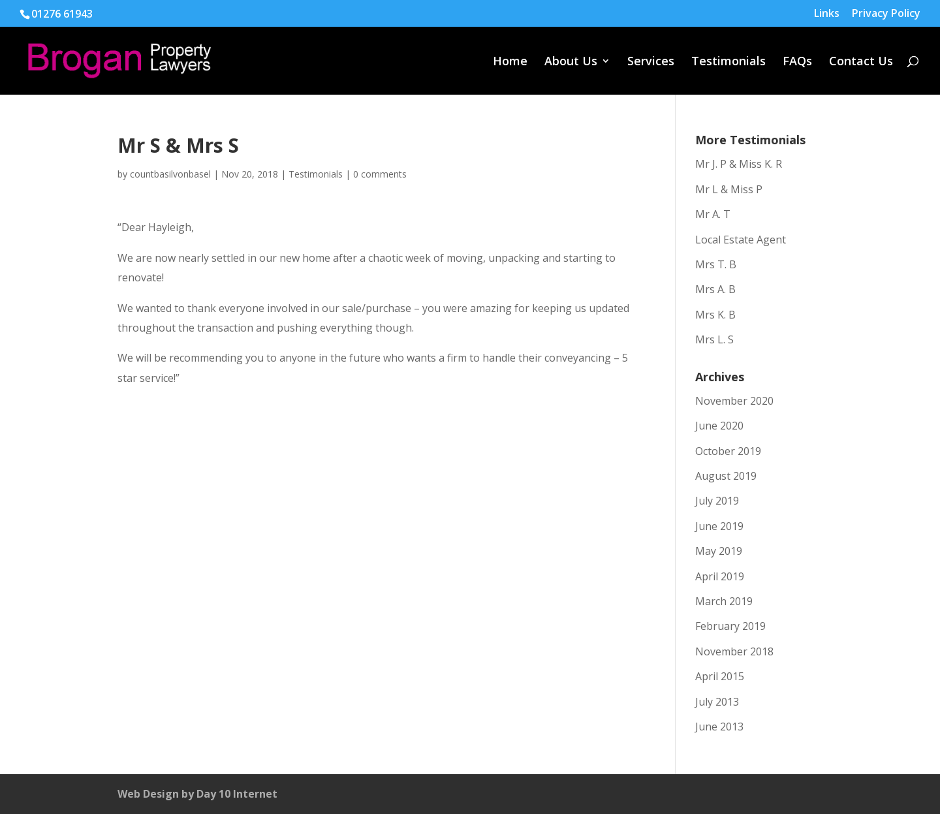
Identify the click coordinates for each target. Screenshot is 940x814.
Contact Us (861, 62)
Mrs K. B (715, 314)
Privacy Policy (886, 14)
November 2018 (734, 651)
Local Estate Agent (740, 239)
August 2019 (726, 476)
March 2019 (724, 601)
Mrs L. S (714, 339)
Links (826, 14)
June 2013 (719, 726)
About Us (570, 62)
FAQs (797, 62)
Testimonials (728, 62)
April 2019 (719, 576)
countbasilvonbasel (170, 174)
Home (510, 62)
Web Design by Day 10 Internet (197, 794)
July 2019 (717, 500)
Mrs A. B (715, 289)
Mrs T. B (715, 264)
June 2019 (719, 526)
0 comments (380, 174)
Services (650, 62)
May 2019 (718, 551)
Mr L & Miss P (728, 189)
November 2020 (734, 401)
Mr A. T (712, 214)
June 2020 (719, 425)
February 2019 (730, 626)
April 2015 (719, 676)
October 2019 (728, 451)
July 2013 (717, 702)
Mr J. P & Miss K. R (738, 164)
